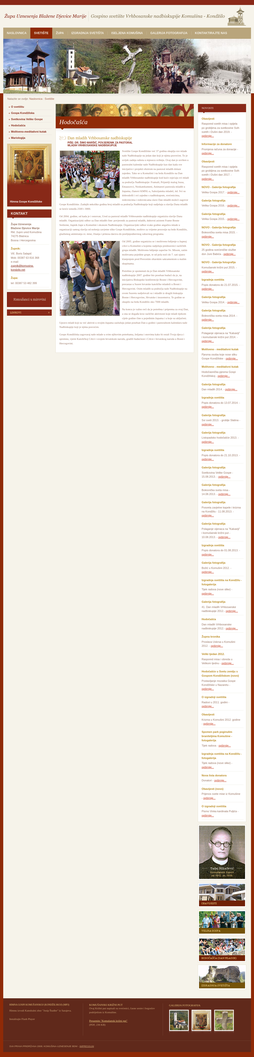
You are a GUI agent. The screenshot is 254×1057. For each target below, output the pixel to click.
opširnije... (208, 135)
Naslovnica (17, 33)
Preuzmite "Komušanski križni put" (108, 1020)
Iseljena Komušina (127, 33)
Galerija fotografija (168, 33)
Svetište (41, 33)
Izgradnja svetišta (87, 33)
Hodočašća (18, 125)
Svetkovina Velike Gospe (27, 119)
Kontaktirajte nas (211, 33)
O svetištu (17, 106)
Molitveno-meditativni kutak (29, 131)
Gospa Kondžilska (23, 112)
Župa (60, 33)
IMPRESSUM (87, 1046)
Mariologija (18, 137)
